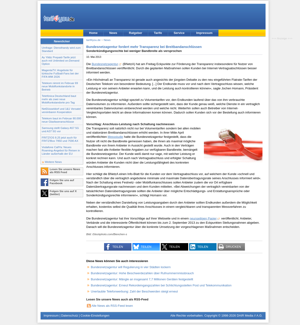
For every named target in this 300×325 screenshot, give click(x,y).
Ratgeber (135, 33)
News (113, 33)
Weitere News (53, 161)
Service (179, 33)
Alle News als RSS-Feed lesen (112, 305)
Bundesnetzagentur (105, 64)
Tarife (158, 33)
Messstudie (115, 137)
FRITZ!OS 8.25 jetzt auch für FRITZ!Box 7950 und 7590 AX (60, 139)
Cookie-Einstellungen (95, 315)
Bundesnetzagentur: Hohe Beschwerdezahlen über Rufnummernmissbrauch (142, 273)
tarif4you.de (93, 39)
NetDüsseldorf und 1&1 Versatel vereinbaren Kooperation (61, 110)
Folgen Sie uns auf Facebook (62, 182)
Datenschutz (69, 315)
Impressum (204, 33)
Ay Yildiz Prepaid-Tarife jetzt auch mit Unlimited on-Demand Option (60, 60)
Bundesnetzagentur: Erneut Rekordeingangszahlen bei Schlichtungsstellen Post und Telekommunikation (161, 285)
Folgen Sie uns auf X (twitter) (63, 193)
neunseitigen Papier (203, 218)
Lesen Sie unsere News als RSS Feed (65, 171)
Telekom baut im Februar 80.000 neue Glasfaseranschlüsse (61, 120)
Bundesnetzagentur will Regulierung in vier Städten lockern (131, 267)
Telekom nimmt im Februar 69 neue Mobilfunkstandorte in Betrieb (60, 86)
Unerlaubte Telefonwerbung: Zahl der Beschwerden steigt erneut (134, 291)
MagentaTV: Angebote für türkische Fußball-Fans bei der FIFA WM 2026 (60, 73)
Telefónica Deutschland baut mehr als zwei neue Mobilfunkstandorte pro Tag (59, 99)
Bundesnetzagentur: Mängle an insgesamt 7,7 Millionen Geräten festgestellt (142, 279)
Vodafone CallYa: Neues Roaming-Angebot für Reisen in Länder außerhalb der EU (61, 150)
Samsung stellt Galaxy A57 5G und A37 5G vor (60, 129)
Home (93, 33)
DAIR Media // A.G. (249, 315)
